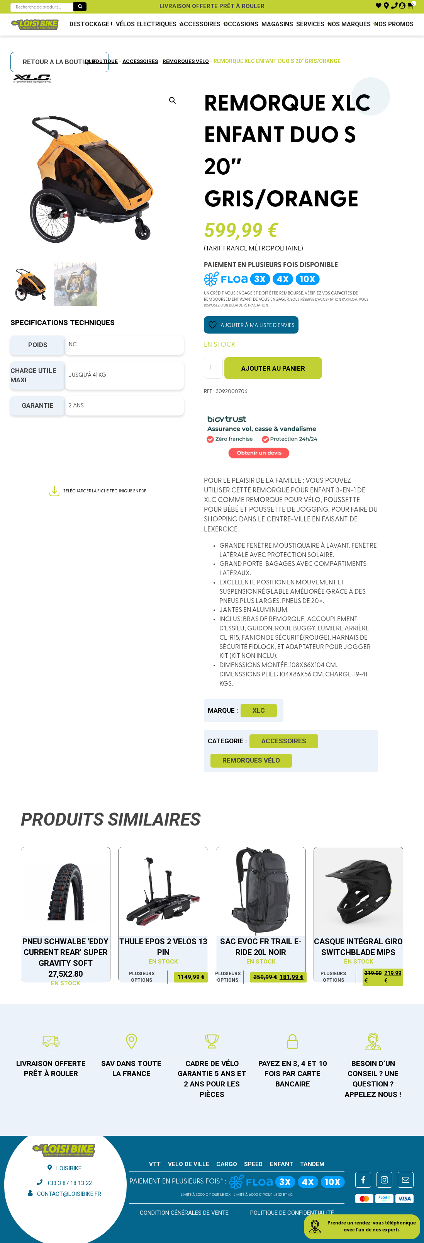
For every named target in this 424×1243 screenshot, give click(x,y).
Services (311, 24)
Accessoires (199, 24)
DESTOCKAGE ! (91, 24)
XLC (259, 709)
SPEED (253, 1163)
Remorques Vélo (187, 61)
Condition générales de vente (184, 1212)
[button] (173, 100)
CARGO (226, 1163)
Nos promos (394, 24)
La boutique (99, 61)
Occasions (240, 24)
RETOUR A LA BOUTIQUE (60, 62)
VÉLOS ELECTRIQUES (145, 24)
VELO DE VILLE (188, 1163)
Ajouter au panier (273, 368)
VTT (155, 1163)
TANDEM (312, 1163)
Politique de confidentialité (292, 1212)
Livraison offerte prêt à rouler (212, 6)
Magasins (277, 24)
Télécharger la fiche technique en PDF (97, 491)
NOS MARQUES (349, 24)
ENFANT (281, 1163)
